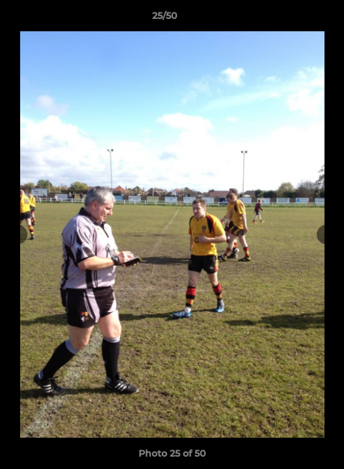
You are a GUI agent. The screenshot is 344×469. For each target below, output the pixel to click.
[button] (297, 19)
